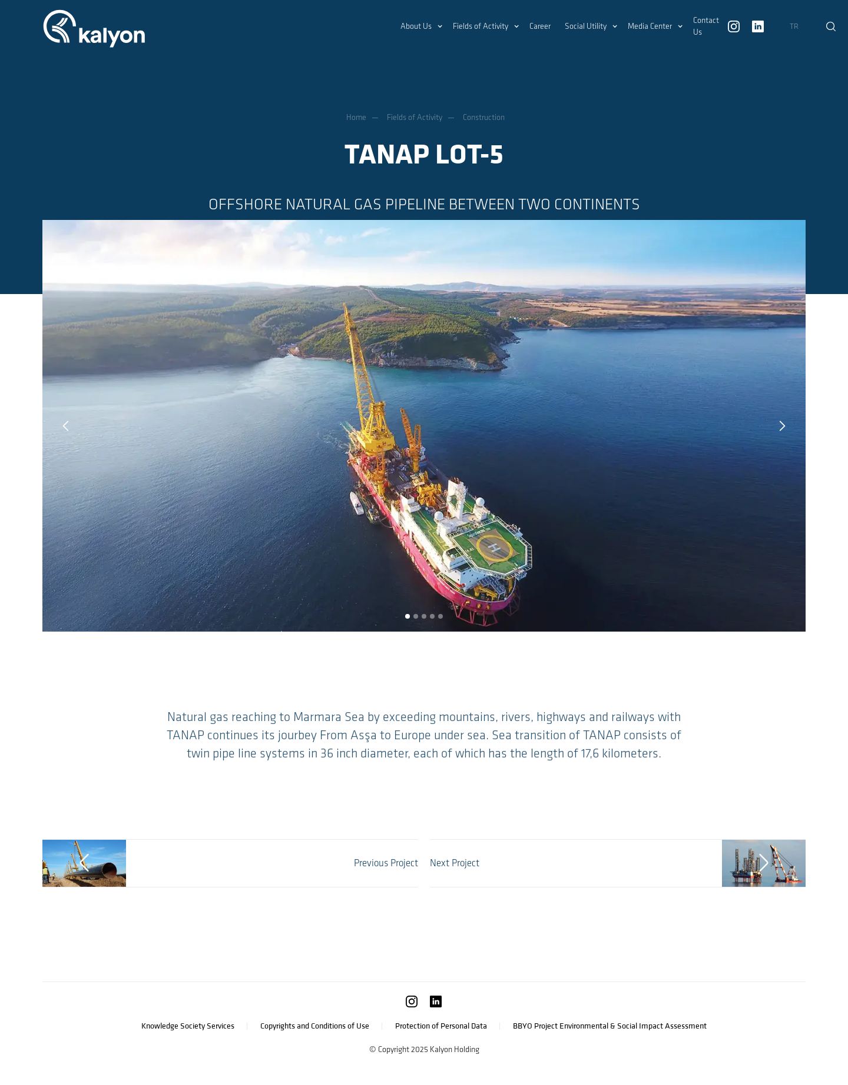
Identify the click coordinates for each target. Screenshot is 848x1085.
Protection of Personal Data (441, 1025)
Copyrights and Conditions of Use (314, 1025)
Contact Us (706, 26)
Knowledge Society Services (187, 1025)
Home (356, 117)
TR (794, 26)
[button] (419, 26)
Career (540, 26)
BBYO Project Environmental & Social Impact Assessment (610, 1025)
